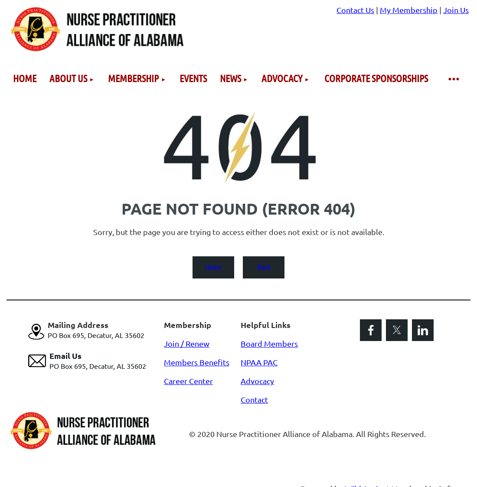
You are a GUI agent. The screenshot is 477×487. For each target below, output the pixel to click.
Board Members (269, 343)
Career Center (188, 380)
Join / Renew (186, 343)
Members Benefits (196, 362)
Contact (254, 399)
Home (213, 267)
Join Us (456, 9)
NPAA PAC (259, 362)
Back (264, 267)
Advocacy (257, 380)
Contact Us (355, 9)
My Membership (409, 9)
